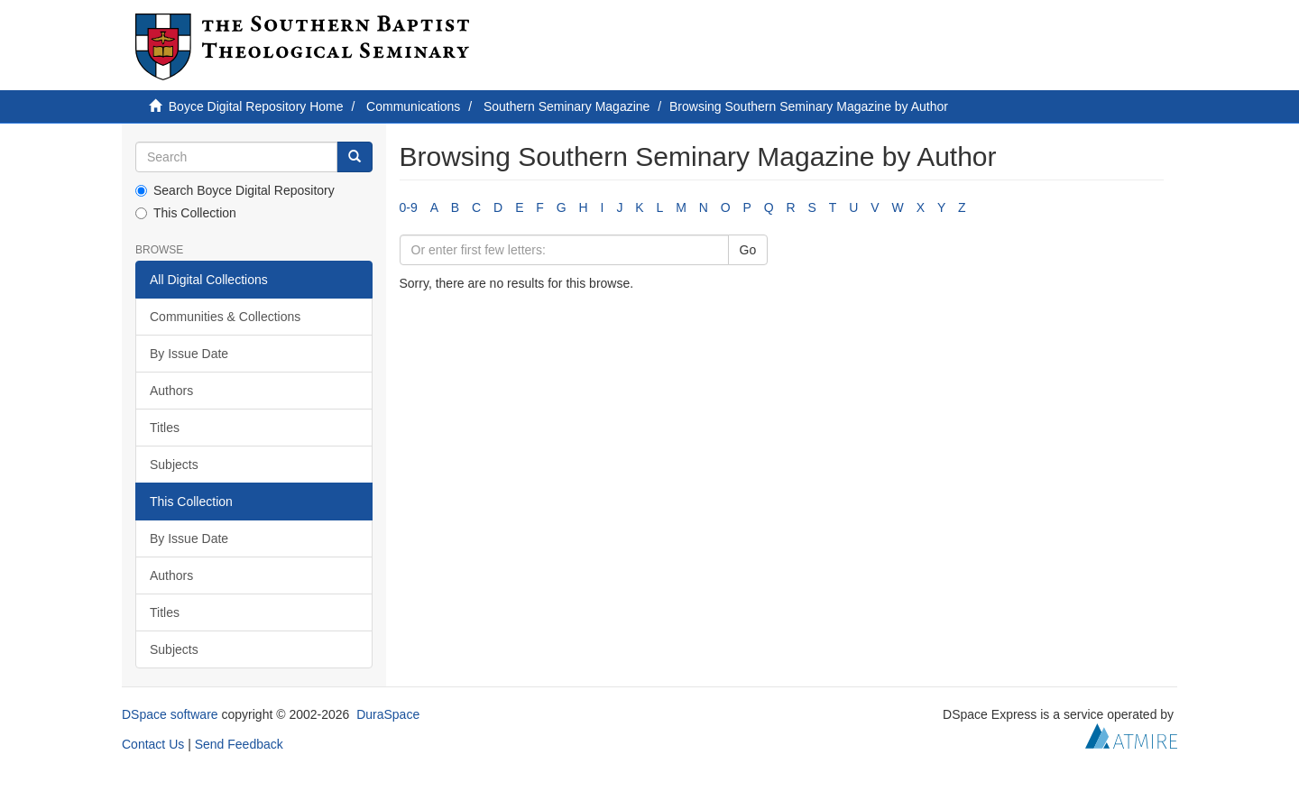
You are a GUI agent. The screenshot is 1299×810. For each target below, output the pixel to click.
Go (748, 250)
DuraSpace (387, 714)
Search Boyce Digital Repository (235, 190)
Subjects (174, 464)
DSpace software (170, 714)
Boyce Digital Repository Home (256, 106)
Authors (171, 390)
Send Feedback (239, 744)
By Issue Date (189, 353)
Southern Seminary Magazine (567, 106)
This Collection (185, 213)
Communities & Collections (225, 316)
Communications (413, 106)
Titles (165, 427)
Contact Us (153, 744)
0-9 (409, 207)
